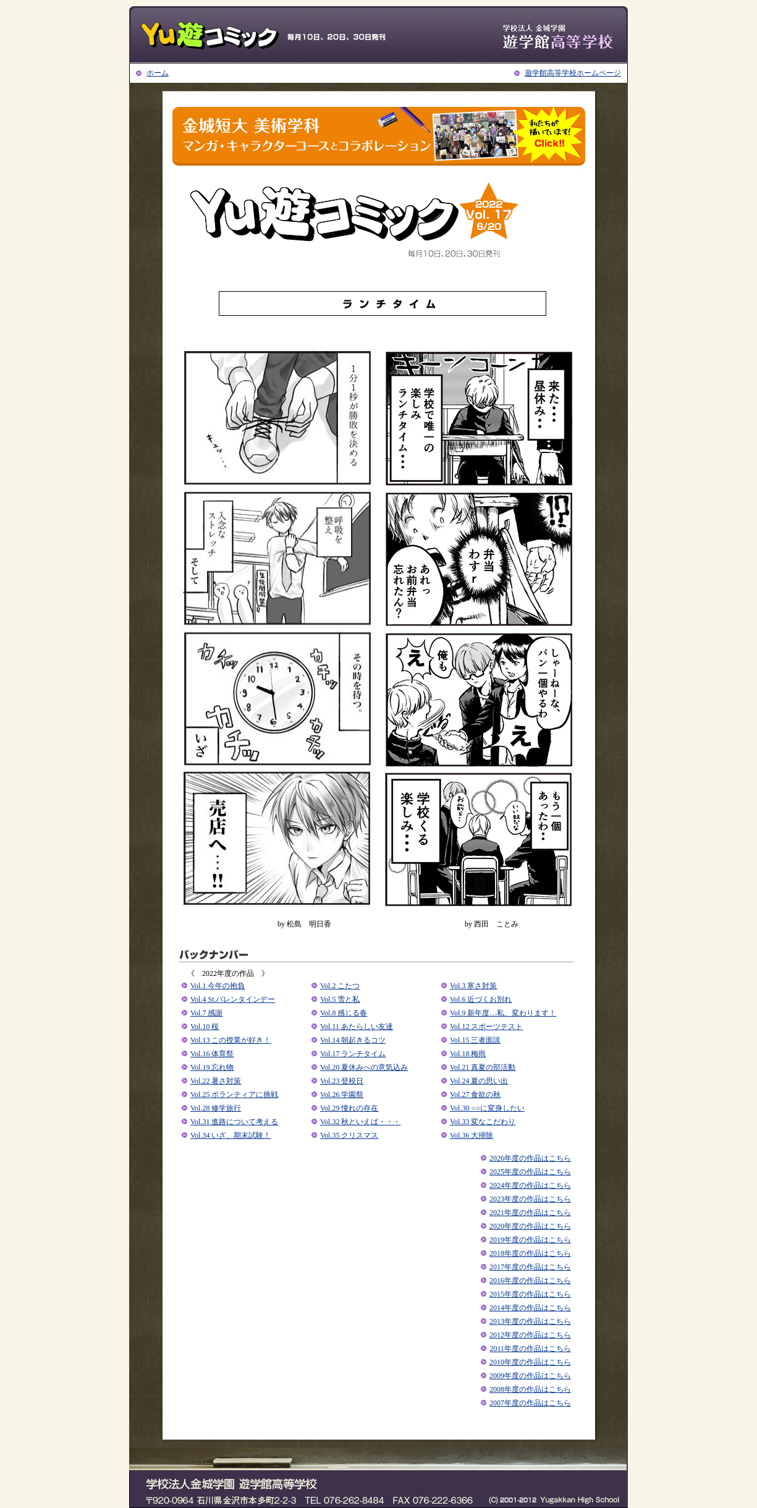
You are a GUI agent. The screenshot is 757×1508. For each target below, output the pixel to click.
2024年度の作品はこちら (530, 1185)
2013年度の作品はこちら (530, 1321)
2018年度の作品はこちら (530, 1253)
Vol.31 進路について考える (234, 1121)
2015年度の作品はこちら (530, 1294)
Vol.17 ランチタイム (353, 1053)
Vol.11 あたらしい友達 (356, 1026)
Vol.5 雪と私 (340, 999)
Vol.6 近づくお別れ (481, 999)
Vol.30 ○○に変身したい (487, 1108)
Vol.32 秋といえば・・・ (360, 1121)
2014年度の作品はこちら (530, 1307)
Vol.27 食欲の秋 (475, 1094)
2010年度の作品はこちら (530, 1362)
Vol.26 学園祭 (341, 1094)
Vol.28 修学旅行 (215, 1108)
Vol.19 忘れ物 (212, 1067)
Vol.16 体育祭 (212, 1053)
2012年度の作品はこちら (530, 1335)
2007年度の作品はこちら (530, 1403)
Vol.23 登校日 (341, 1081)
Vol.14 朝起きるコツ (353, 1040)
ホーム (157, 73)
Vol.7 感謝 (206, 1013)
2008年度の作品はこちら (530, 1389)
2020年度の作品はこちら (530, 1226)
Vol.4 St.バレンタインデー (232, 999)
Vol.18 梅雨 (468, 1053)
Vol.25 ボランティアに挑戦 (234, 1094)
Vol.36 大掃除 (471, 1135)
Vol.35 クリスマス (349, 1135)
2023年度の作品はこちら (530, 1199)
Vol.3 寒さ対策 (473, 985)
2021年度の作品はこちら (530, 1212)
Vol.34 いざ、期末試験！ (230, 1135)
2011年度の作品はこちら (530, 1348)
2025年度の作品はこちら (530, 1171)
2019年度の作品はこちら (530, 1239)
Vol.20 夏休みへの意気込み (364, 1067)
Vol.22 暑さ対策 (215, 1081)
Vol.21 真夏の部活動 (482, 1067)
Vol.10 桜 (204, 1026)
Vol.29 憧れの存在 (349, 1108)
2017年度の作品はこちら (530, 1267)
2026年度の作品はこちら (530, 1158)
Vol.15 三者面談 (475, 1040)
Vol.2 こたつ (340, 985)
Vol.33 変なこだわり (482, 1121)
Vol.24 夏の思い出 (479, 1081)
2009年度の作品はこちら (530, 1375)
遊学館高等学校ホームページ (573, 73)
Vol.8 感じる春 (343, 1013)
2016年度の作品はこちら (530, 1280)
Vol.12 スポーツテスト (486, 1026)
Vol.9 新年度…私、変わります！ (503, 1013)
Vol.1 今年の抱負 (217, 985)
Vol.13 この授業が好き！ (230, 1040)
